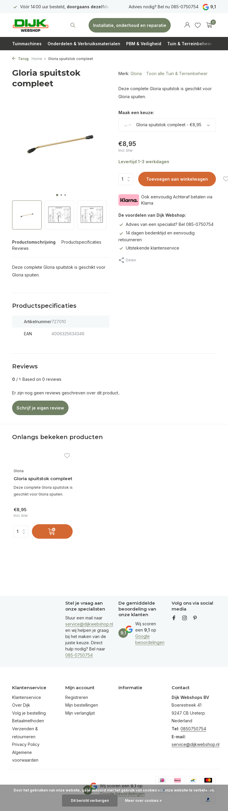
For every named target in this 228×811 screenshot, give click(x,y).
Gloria (136, 73)
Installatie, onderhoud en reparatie (129, 25)
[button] (57, 195)
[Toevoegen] (52, 531)
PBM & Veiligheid (143, 43)
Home (39, 58)
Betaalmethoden (28, 720)
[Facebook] (174, 618)
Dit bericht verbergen (90, 800)
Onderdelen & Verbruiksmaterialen (84, 43)
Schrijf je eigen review (40, 407)
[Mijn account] (187, 25)
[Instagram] (184, 618)
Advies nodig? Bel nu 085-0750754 (163, 6)
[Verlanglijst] (198, 25)
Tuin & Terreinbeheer (189, 43)
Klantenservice (26, 697)
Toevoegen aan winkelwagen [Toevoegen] (177, 179)
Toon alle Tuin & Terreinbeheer (177, 73)
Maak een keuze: (136, 112)
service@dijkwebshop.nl (89, 624)
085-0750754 (79, 655)
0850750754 (193, 728)
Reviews (20, 248)
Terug (20, 58)
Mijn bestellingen (81, 705)
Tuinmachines (27, 43)
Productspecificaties (81, 242)
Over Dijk (21, 705)
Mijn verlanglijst (80, 713)
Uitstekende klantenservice (148, 247)
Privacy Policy (26, 744)
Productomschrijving (34, 242)
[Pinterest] (195, 618)
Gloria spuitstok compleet (43, 478)
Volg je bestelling (29, 713)
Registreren (76, 697)
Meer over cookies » (143, 800)
